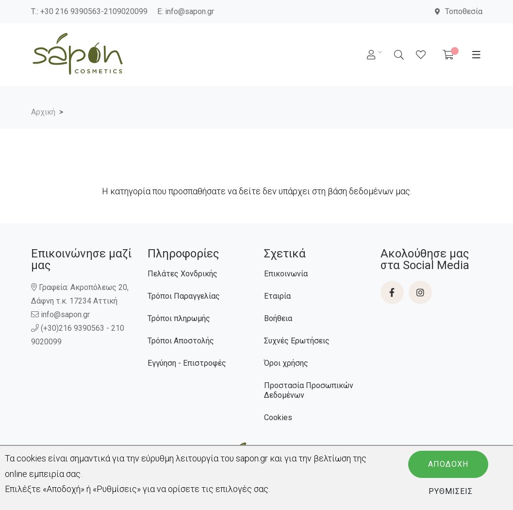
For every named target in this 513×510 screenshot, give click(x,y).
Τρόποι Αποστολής (181, 340)
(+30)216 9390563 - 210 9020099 (77, 334)
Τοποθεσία (458, 11)
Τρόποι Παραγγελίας (184, 296)
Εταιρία (277, 296)
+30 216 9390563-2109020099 (94, 11)
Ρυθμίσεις (451, 491)
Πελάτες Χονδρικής (182, 273)
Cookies (278, 417)
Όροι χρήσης (286, 363)
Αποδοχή (448, 464)
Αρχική (43, 112)
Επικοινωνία (286, 273)
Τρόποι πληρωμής (179, 318)
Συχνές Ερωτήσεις (297, 340)
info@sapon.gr (189, 11)
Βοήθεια (278, 318)
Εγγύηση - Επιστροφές (187, 363)
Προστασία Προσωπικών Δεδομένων (308, 390)
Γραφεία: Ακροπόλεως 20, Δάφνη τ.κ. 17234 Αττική (80, 294)
